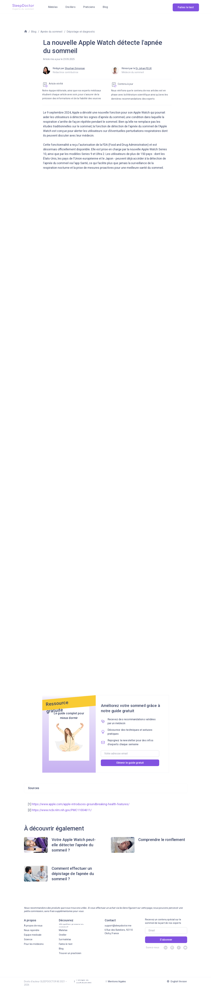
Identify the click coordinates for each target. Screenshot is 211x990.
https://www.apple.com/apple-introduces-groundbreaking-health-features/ (80, 804)
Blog (34, 31)
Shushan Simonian (75, 68)
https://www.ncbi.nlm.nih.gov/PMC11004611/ (62, 810)
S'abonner (166, 939)
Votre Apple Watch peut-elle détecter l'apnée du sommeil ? (74, 844)
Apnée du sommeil (51, 31)
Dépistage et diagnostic (81, 31)
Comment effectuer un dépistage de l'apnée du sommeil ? (73, 873)
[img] (23, 7)
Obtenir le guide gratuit (130, 762)
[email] (130, 753)
